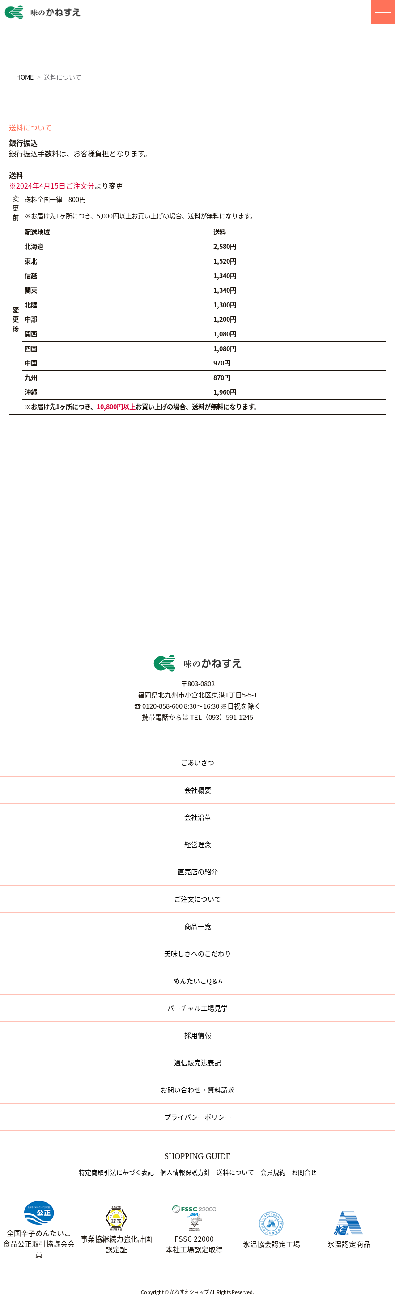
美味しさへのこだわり (197, 953)
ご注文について (197, 899)
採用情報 (197, 1035)
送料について (235, 1172)
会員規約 (272, 1172)
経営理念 (197, 844)
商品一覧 (197, 926)
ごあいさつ (197, 763)
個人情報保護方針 (185, 1172)
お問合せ (304, 1172)
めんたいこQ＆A (197, 981)
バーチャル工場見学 (197, 1008)
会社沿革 (197, 817)
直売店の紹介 (198, 872)
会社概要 (197, 790)
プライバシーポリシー (197, 1117)
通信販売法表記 (197, 1062)
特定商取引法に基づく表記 (116, 1172)
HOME (25, 76)
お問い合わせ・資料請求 (197, 1090)
